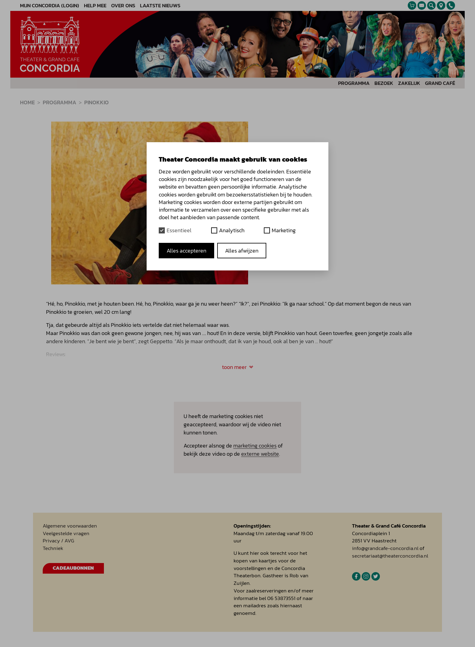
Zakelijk (409, 83)
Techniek (53, 548)
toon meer (237, 367)
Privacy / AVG (58, 541)
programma (59, 102)
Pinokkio (96, 102)
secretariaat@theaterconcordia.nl (390, 556)
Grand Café (440, 83)
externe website (260, 454)
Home (27, 102)
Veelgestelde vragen (66, 533)
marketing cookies (255, 445)
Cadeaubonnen (73, 568)
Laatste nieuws (160, 5)
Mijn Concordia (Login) (49, 5)
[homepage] (50, 44)
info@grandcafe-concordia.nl (385, 548)
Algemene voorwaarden (70, 526)
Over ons (123, 5)
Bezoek (383, 83)
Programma (354, 83)
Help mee (95, 5)
